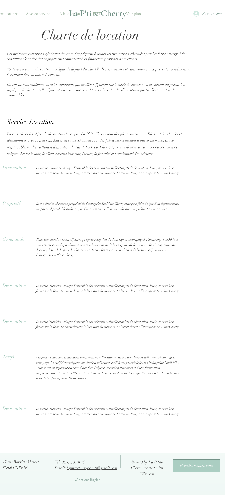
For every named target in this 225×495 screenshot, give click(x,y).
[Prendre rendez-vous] (196, 465)
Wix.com (147, 474)
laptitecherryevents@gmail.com (92, 468)
